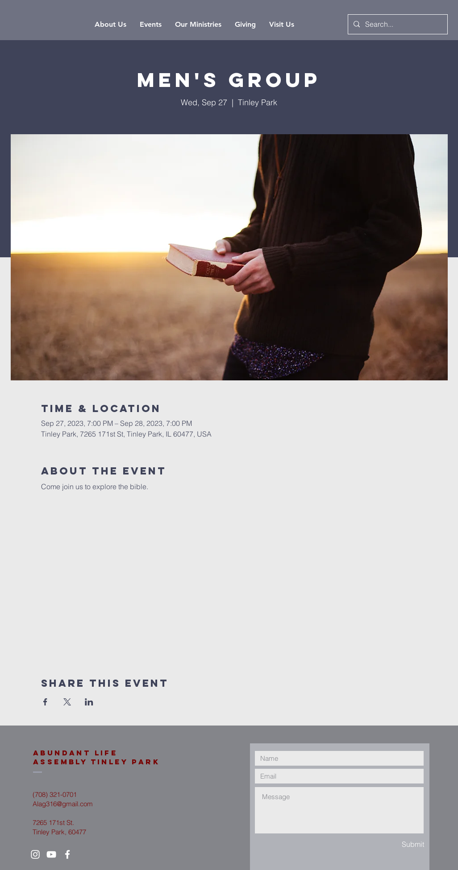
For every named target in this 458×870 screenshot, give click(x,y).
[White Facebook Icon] (67, 854)
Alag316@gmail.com (63, 804)
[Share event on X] (67, 701)
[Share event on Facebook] (45, 701)
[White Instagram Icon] (35, 854)
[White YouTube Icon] (51, 854)
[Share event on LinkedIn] (89, 701)
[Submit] (392, 844)
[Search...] (397, 24)
